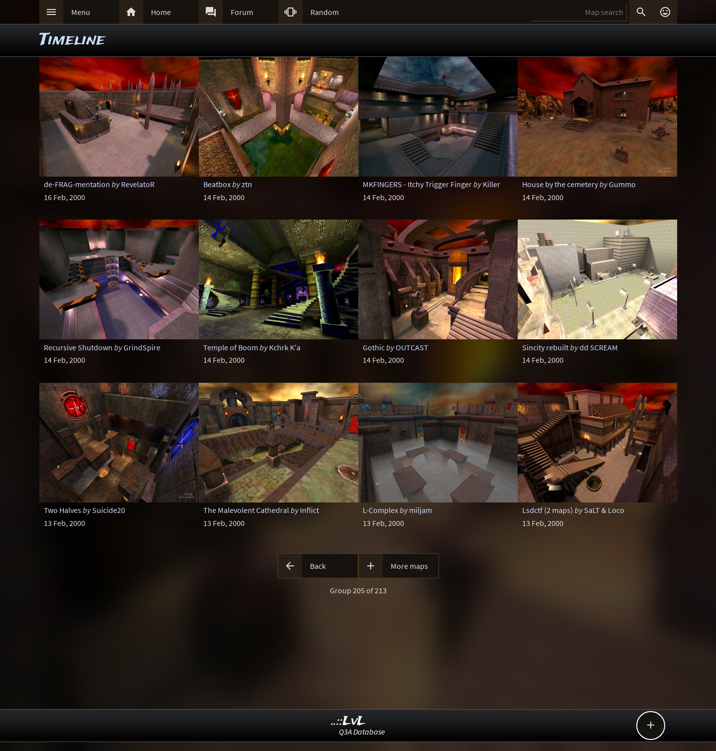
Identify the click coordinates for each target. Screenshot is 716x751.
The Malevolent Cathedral (246, 510)
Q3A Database (362, 732)
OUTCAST (412, 347)
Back (318, 566)
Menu (80, 12)
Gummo (622, 184)
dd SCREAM (598, 347)
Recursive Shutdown (78, 347)
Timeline (72, 40)
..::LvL (348, 721)
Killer (491, 184)
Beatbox (217, 184)
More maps (409, 566)
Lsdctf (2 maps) (547, 510)
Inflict (309, 510)
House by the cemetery (560, 184)
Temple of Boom (230, 347)
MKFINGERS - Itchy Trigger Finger (417, 184)
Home (161, 12)
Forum (242, 12)
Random (324, 12)
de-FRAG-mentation (77, 184)
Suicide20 (108, 510)
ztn (247, 184)
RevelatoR (137, 184)
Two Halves (62, 510)
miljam (420, 510)
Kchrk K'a (284, 347)
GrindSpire (142, 347)
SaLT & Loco (604, 510)
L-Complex (380, 510)
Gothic (374, 347)
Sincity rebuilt (545, 347)
